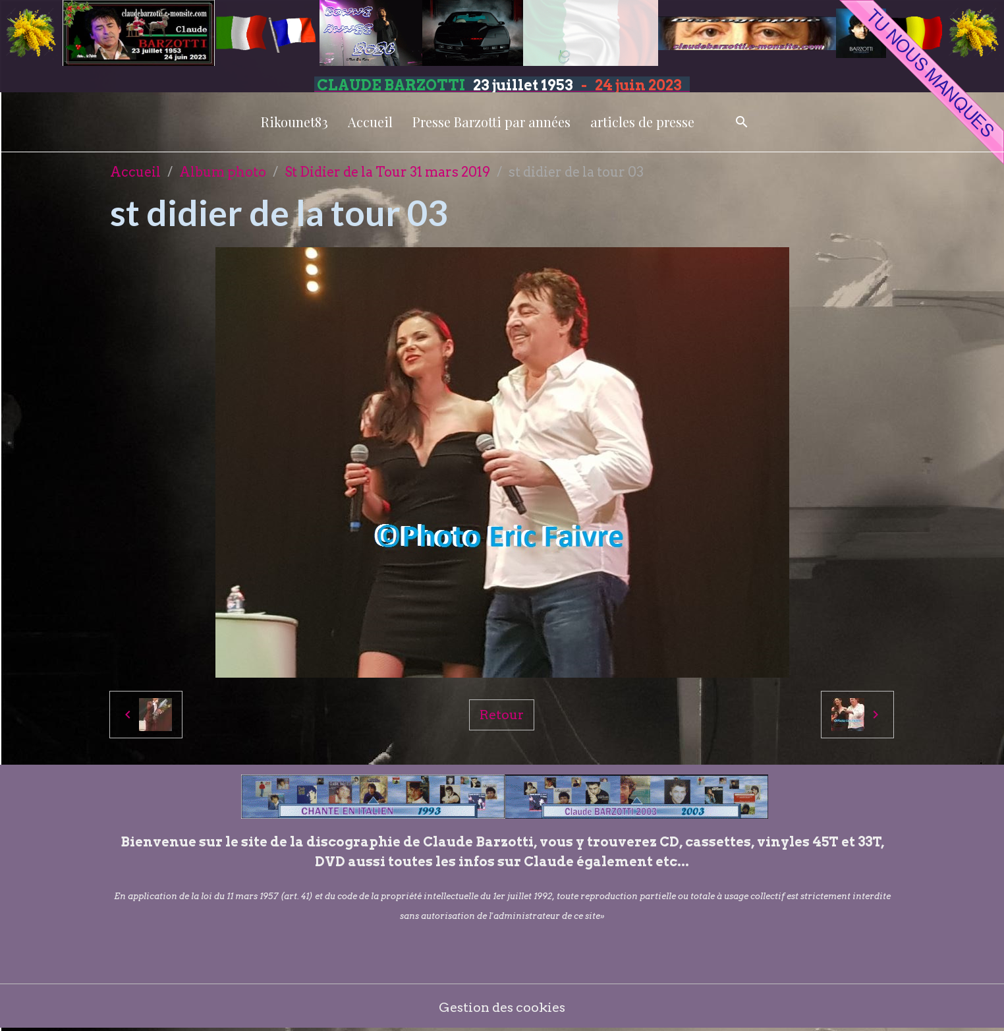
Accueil (370, 122)
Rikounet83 (294, 122)
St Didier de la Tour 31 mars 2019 (387, 172)
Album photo (222, 172)
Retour (502, 714)
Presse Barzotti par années (491, 122)
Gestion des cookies (502, 1008)
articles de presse (642, 122)
